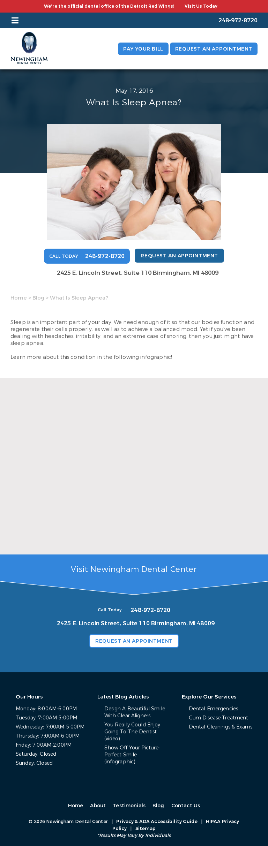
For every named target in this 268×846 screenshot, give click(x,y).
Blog (38, 297)
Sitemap (145, 828)
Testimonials (129, 805)
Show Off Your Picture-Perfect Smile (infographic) (132, 755)
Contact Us (185, 805)
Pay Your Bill (143, 49)
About (98, 805)
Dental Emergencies (213, 708)
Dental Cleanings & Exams (220, 727)
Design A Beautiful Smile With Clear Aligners (134, 712)
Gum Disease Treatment (218, 718)
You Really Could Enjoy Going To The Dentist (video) (132, 732)
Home (18, 297)
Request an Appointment (213, 49)
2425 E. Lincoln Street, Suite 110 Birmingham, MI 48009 (137, 273)
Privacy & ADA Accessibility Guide (156, 821)
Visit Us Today (201, 6)
